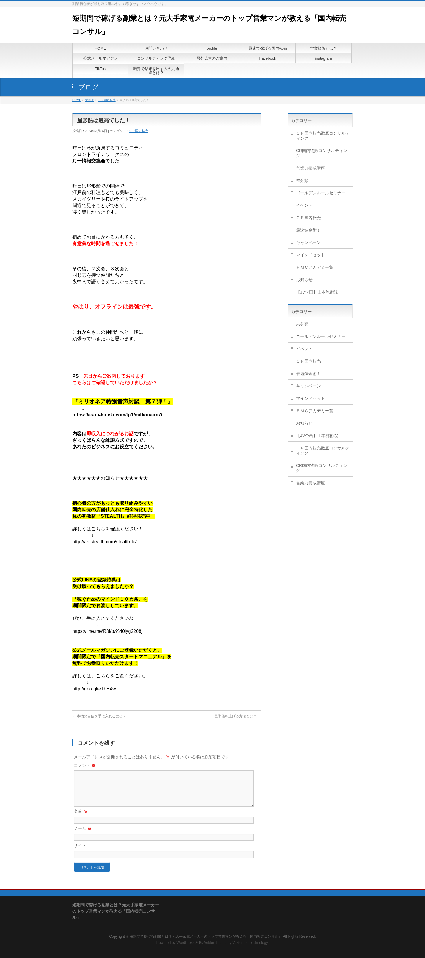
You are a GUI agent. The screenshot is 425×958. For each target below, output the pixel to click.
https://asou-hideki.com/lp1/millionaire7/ (117, 414)
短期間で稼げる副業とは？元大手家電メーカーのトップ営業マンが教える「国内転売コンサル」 (206, 937)
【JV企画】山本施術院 (317, 292)
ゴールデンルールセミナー (321, 192)
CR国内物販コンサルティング (321, 153)
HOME (76, 100)
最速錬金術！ (308, 230)
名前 (80, 818)
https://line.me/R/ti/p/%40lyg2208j (107, 631)
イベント (304, 205)
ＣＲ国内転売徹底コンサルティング (323, 136)
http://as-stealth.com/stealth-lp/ (104, 541)
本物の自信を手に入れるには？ (99, 716)
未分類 (302, 180)
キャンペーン (308, 242)
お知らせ (304, 279)
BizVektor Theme (213, 943)
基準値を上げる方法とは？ (237, 716)
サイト (80, 852)
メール (82, 835)
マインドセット (310, 254)
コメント (85, 765)
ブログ (89, 100)
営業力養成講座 (310, 168)
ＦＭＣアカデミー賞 (314, 267)
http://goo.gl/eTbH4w (94, 688)
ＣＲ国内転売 (107, 100)
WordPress (185, 943)
